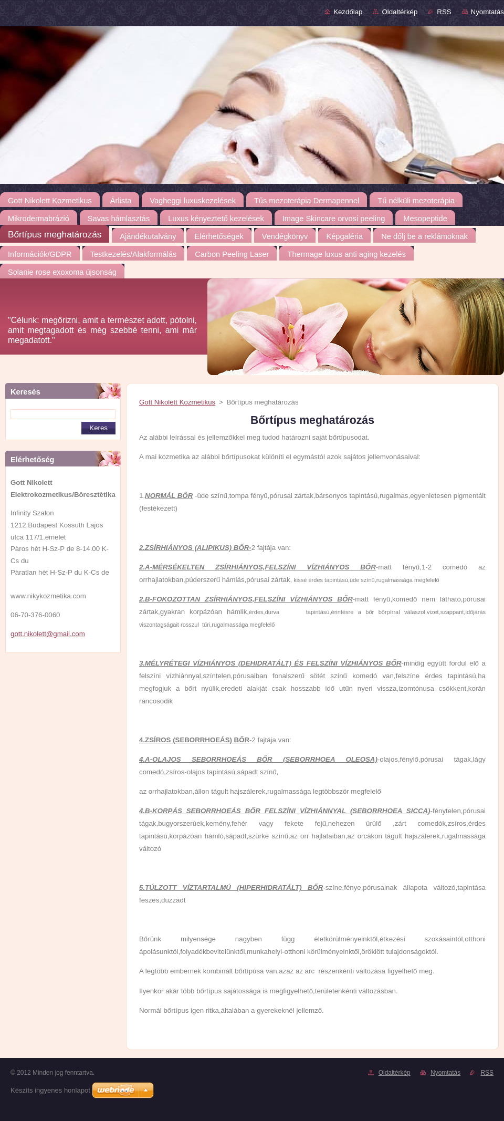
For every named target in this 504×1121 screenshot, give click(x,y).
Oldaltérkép (399, 12)
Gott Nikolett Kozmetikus (177, 402)
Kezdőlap (347, 12)
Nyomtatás (487, 12)
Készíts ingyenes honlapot (50, 1090)
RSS (444, 12)
